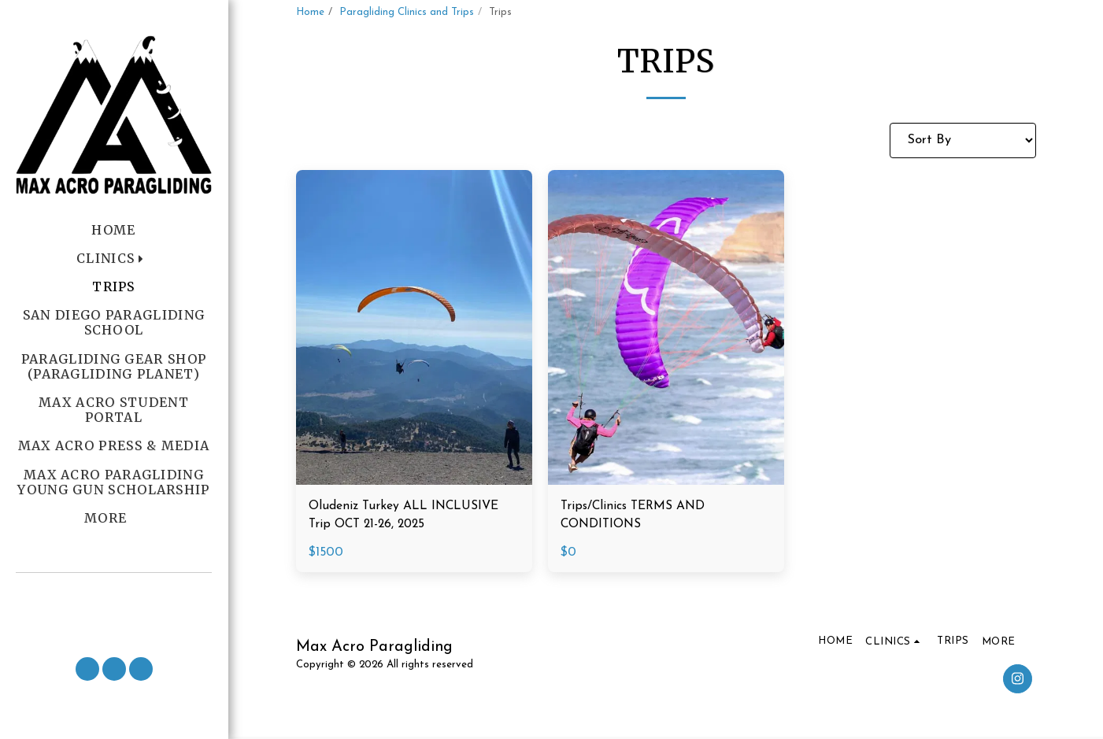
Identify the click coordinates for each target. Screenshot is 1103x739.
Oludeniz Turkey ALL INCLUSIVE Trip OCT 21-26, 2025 (408, 517)
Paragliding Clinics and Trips (406, 12)
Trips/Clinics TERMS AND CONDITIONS (636, 517)
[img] (414, 327)
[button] (114, 594)
